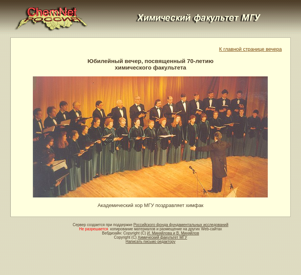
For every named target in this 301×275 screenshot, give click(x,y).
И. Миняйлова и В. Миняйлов (173, 233)
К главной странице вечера (250, 49)
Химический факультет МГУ (162, 237)
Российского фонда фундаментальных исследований (180, 225)
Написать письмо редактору (150, 241)
